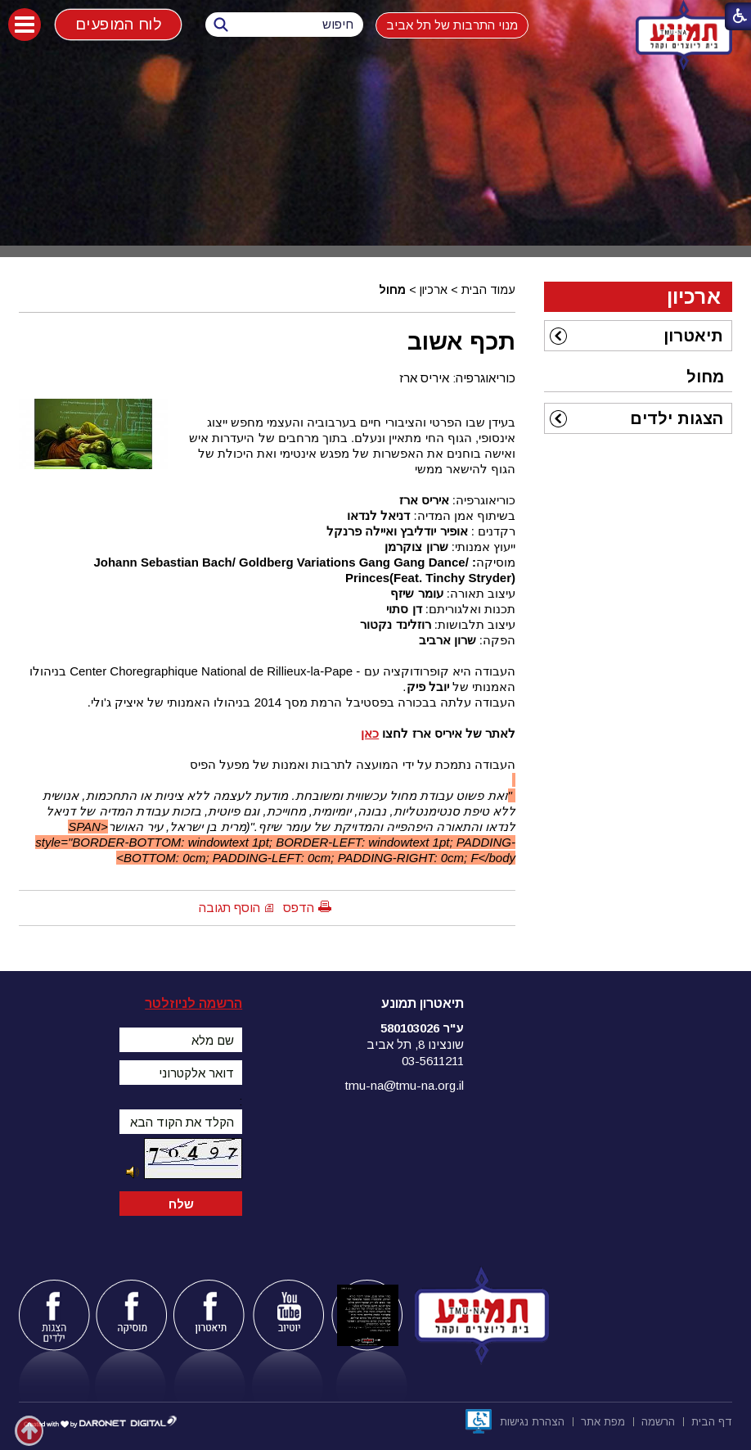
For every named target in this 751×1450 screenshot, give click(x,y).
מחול (392, 289)
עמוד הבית (488, 289)
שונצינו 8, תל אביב (415, 1044)
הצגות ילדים (676, 418)
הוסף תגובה (229, 908)
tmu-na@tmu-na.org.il (404, 1085)
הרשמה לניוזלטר (193, 1003)
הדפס (298, 908)
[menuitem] (638, 335)
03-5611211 (433, 1061)
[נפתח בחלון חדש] (478, 1421)
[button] (24, 24)
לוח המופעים (117, 24)
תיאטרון (693, 336)
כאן (370, 733)
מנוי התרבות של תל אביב (452, 25)
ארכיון (433, 289)
